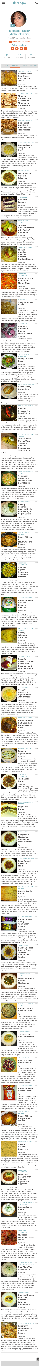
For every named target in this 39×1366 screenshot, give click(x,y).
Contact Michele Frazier (19, 41)
